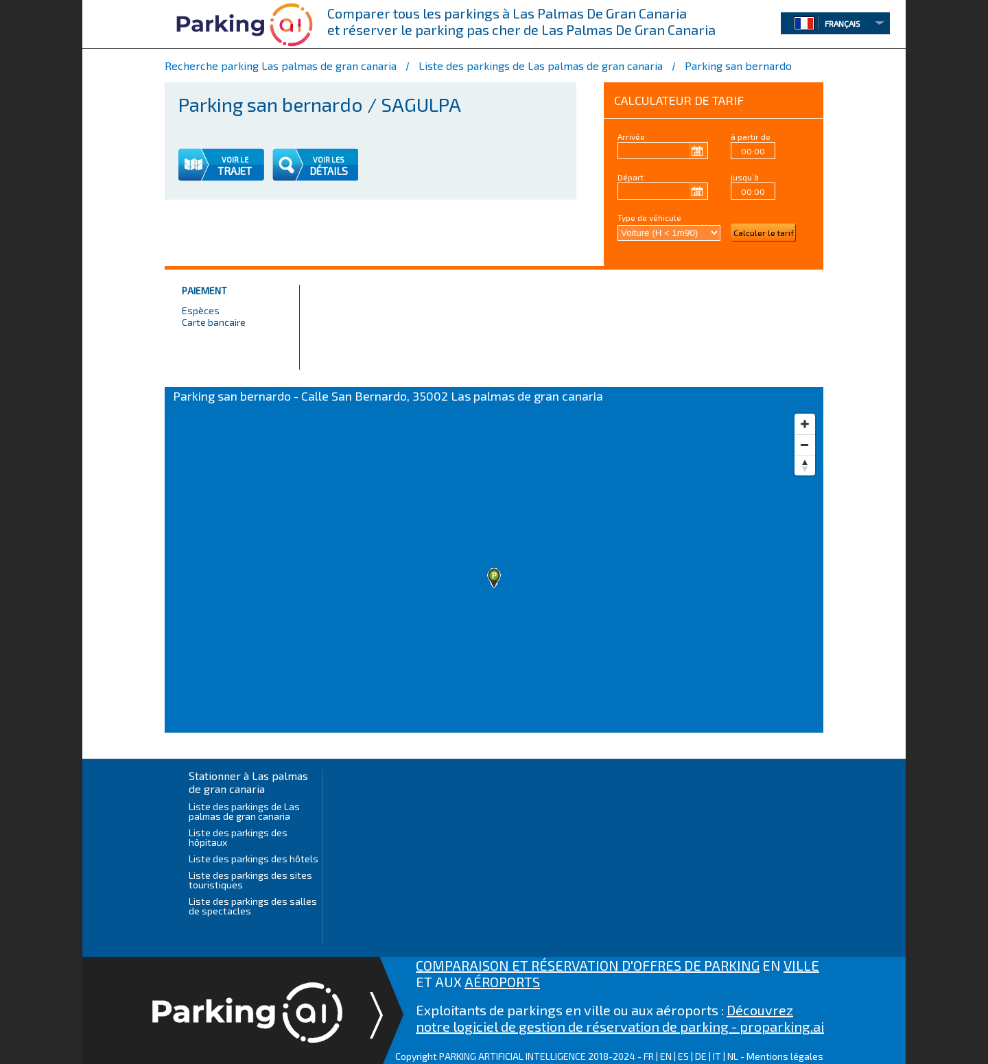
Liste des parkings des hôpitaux (238, 837)
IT (717, 1056)
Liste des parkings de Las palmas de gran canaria (244, 811)
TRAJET (234, 171)
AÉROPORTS (502, 981)
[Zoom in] (805, 424)
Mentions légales (784, 1056)
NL (732, 1056)
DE (701, 1056)
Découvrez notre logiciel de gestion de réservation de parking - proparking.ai (620, 1018)
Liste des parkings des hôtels (253, 858)
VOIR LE (235, 159)
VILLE (801, 965)
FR (649, 1056)
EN (666, 1056)
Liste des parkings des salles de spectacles (253, 906)
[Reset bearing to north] (805, 465)
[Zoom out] (805, 444)
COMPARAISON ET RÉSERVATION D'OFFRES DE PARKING (588, 965)
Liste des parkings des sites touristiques (250, 879)
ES (683, 1056)
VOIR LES (328, 159)
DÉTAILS (328, 171)
